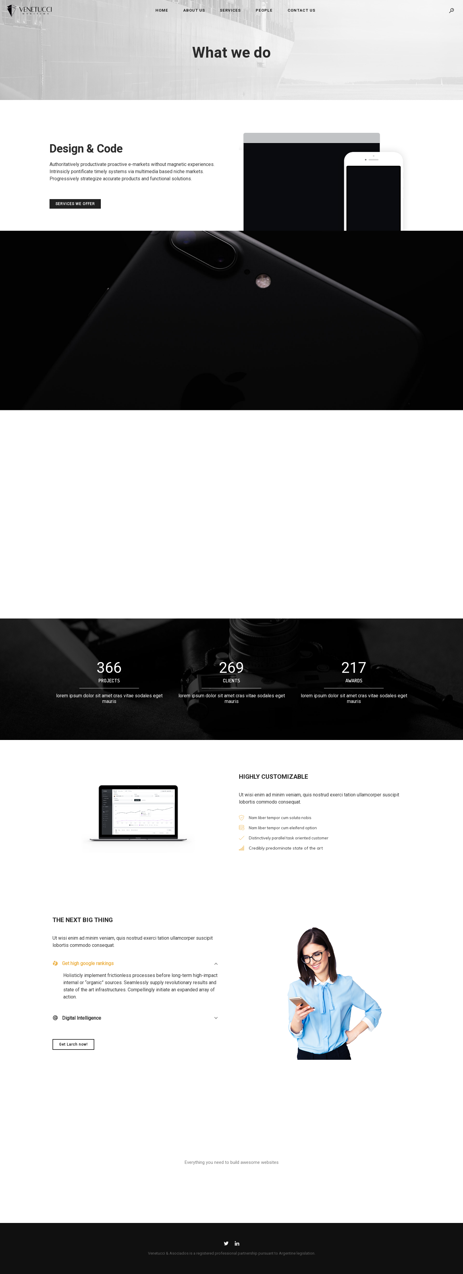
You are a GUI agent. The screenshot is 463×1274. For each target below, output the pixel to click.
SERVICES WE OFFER (75, 205)
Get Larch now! (73, 1044)
